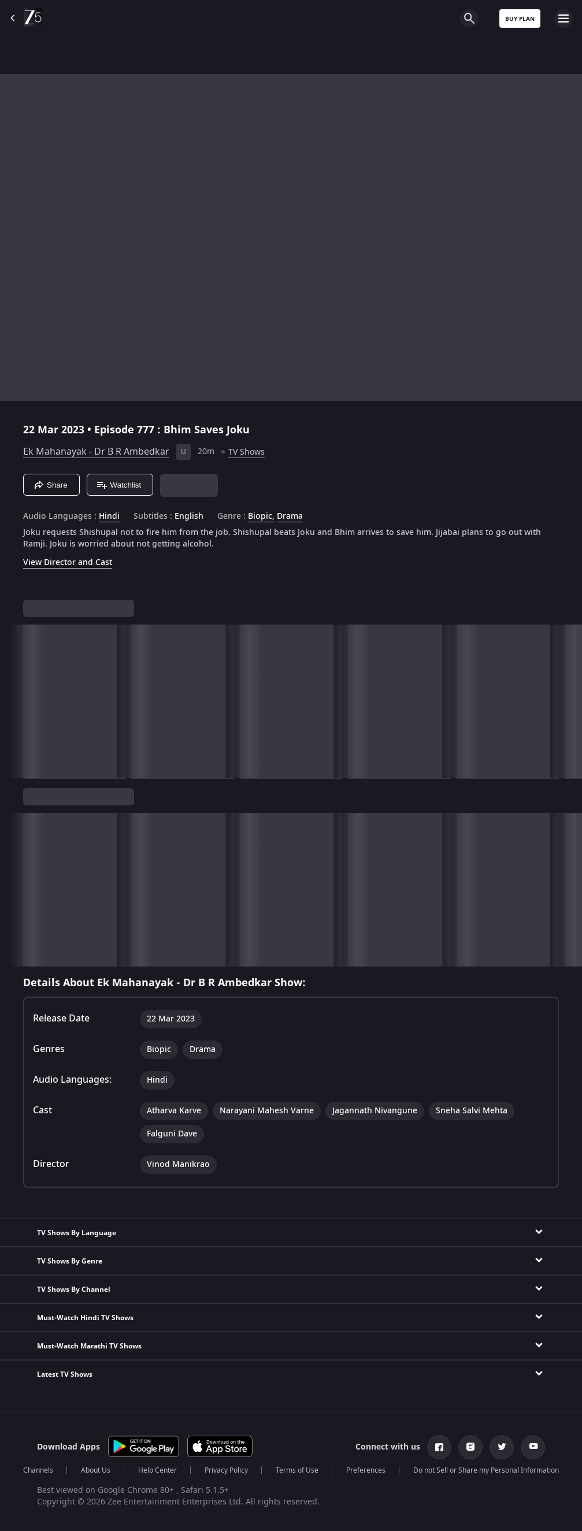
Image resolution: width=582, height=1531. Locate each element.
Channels (38, 1470)
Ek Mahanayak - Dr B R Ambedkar (96, 452)
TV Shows (246, 452)
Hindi (109, 516)
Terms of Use (297, 1470)
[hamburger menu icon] (563, 18)
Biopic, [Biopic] (261, 516)
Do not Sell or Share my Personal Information (486, 1470)
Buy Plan (520, 18)
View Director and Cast (67, 562)
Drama (290, 516)
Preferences (365, 1470)
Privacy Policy (226, 1470)
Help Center (157, 1470)
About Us (95, 1470)
